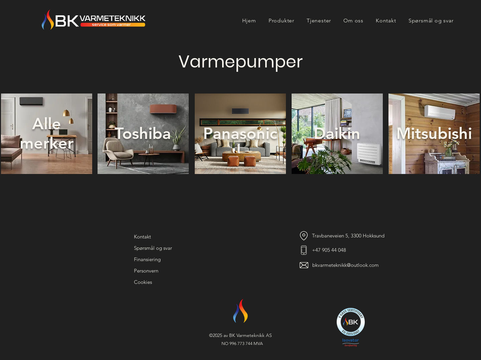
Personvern (146, 270)
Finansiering (147, 259)
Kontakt (142, 236)
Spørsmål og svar (153, 248)
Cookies (143, 282)
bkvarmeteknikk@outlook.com (345, 265)
